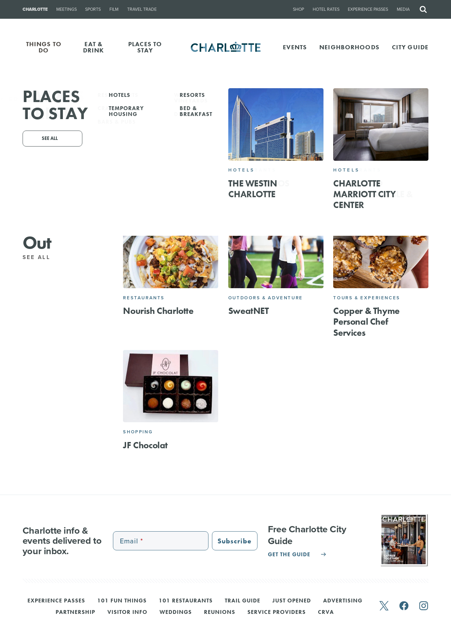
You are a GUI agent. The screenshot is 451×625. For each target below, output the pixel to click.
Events (295, 47)
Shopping (138, 431)
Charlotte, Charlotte (243, 145)
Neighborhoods (349, 47)
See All (40, 257)
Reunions (219, 612)
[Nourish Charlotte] (170, 252)
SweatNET (248, 311)
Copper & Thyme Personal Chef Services (366, 321)
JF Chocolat (145, 445)
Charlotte (35, 9)
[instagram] (423, 606)
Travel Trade (142, 9)
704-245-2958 (221, 154)
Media (403, 9)
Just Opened (291, 601)
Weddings (175, 612)
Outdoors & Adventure (265, 297)
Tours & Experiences (366, 297)
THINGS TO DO (44, 47)
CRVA (326, 612)
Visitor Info (127, 612)
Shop (298, 9)
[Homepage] (226, 47)
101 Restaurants (186, 601)
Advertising (342, 601)
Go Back (20, 99)
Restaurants (144, 297)
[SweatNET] (275, 252)
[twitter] (384, 606)
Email (259, 154)
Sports (93, 9)
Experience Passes (368, 9)
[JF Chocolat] (170, 386)
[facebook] (404, 606)
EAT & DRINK (93, 47)
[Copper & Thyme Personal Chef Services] (380, 252)
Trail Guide (242, 601)
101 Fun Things (122, 601)
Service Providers (276, 612)
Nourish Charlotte (158, 311)
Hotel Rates (326, 9)
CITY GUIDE (410, 47)
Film (113, 9)
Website (291, 154)
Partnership (75, 612)
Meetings (66, 9)
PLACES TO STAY (145, 47)
